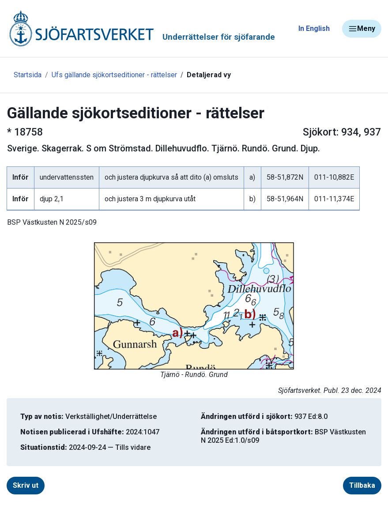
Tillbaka (362, 485)
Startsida (27, 75)
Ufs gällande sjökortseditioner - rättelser (114, 75)
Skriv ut (25, 485)
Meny (361, 28)
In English (314, 28)
